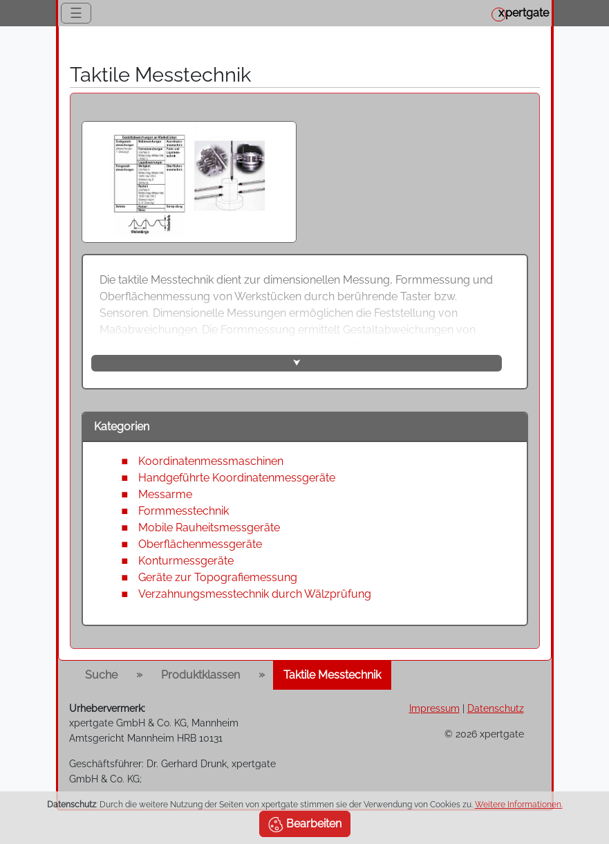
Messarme (165, 494)
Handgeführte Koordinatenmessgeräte (236, 477)
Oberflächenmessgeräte (200, 544)
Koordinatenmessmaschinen (210, 461)
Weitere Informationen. (519, 804)
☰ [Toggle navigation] (76, 13)
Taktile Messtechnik (332, 674)
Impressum (434, 708)
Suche (101, 674)
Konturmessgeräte (186, 560)
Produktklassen (200, 674)
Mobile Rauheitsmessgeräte (209, 527)
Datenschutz (495, 708)
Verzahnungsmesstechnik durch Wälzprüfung (254, 593)
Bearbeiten (304, 824)
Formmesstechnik (183, 510)
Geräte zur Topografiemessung (217, 577)
